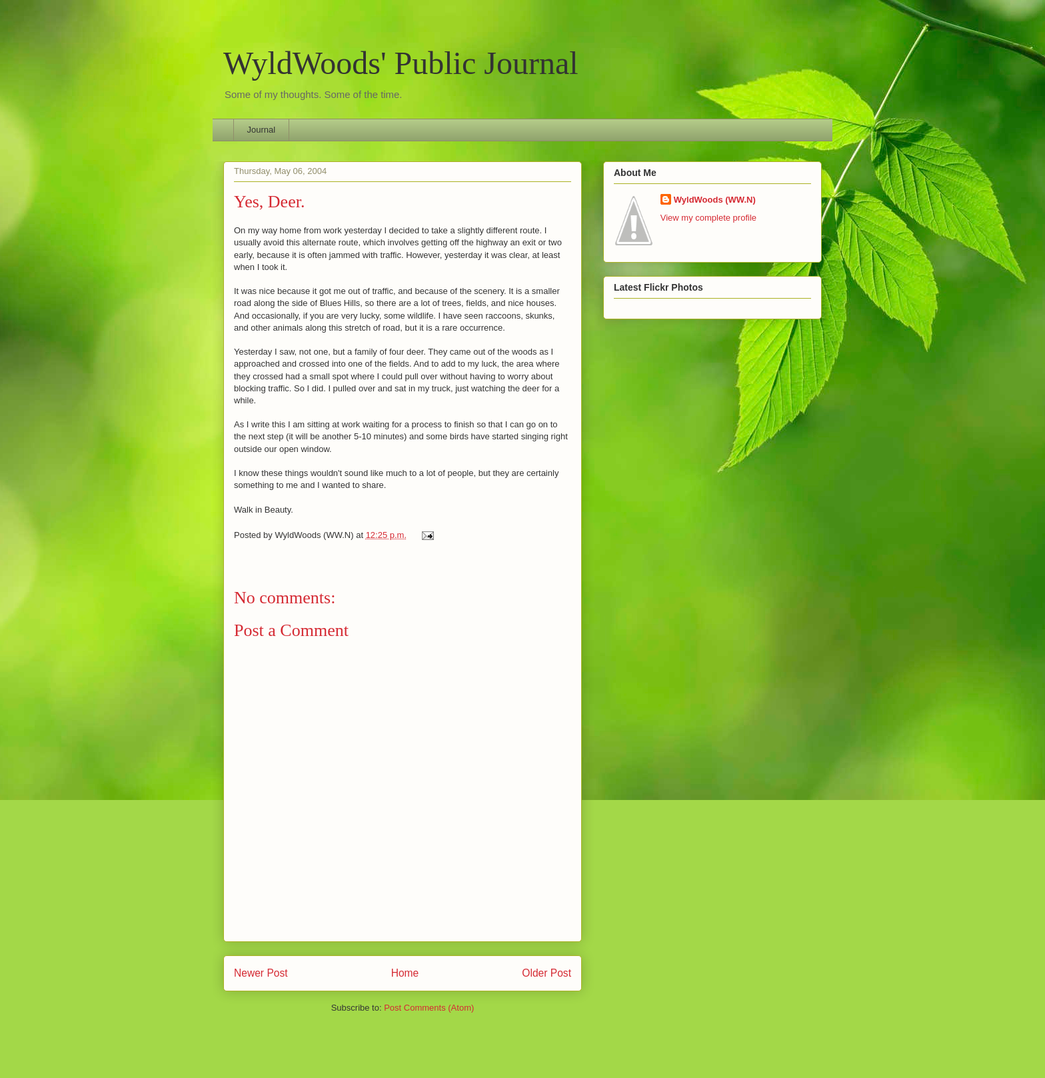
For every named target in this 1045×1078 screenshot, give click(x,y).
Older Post (546, 973)
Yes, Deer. (269, 201)
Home (405, 973)
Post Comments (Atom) (429, 1008)
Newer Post (261, 973)
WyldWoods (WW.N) (715, 200)
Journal (261, 130)
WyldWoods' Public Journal (400, 63)
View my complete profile (708, 218)
